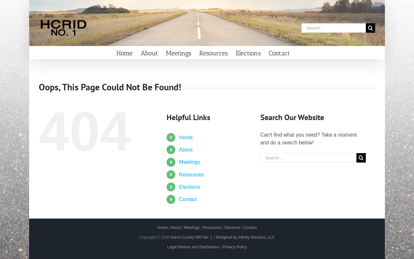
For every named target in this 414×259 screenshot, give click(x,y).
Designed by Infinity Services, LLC (245, 237)
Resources (191, 174)
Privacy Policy (235, 247)
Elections (189, 187)
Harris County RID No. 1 (191, 237)
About (186, 149)
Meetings (189, 162)
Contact (188, 199)
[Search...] (333, 28)
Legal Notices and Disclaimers (193, 247)
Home (186, 137)
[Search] (370, 28)
